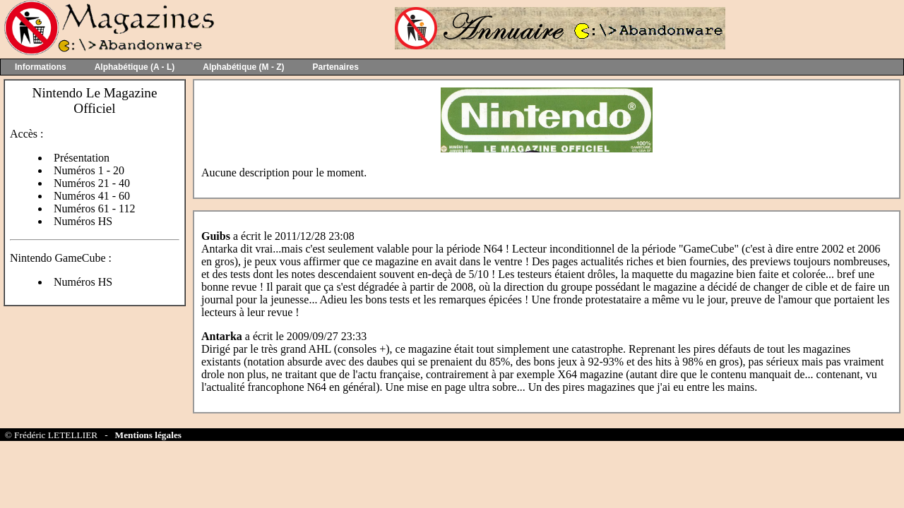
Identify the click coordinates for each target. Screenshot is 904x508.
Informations (40, 67)
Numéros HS (83, 221)
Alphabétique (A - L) (135, 67)
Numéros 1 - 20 (89, 170)
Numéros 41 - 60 (92, 196)
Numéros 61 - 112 (94, 208)
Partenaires (336, 67)
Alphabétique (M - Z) (243, 67)
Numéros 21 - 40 (92, 183)
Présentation (81, 158)
